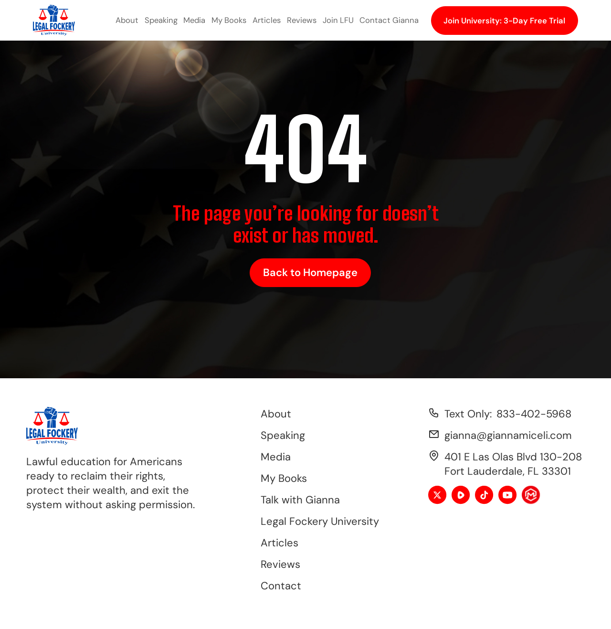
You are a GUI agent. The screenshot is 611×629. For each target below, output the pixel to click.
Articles (267, 20)
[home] (54, 20)
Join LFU (338, 20)
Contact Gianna (389, 20)
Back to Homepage (310, 272)
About (127, 20)
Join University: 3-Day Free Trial (504, 20)
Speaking (161, 20)
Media (194, 20)
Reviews (301, 20)
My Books (228, 20)
